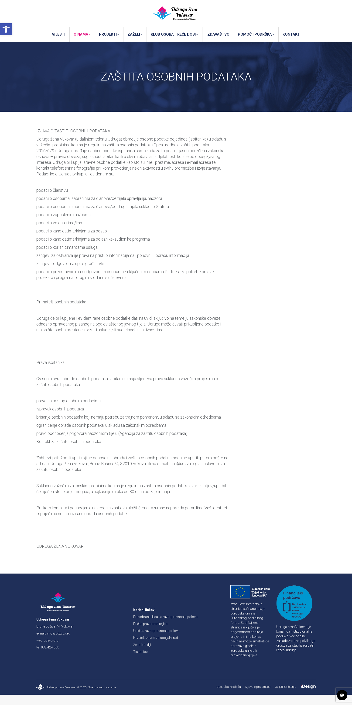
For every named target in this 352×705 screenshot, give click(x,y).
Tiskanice (140, 662)
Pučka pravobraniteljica (150, 634)
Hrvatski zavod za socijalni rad (155, 648)
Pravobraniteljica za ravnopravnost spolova (165, 627)
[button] (6, 29)
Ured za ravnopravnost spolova (156, 641)
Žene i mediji (142, 655)
